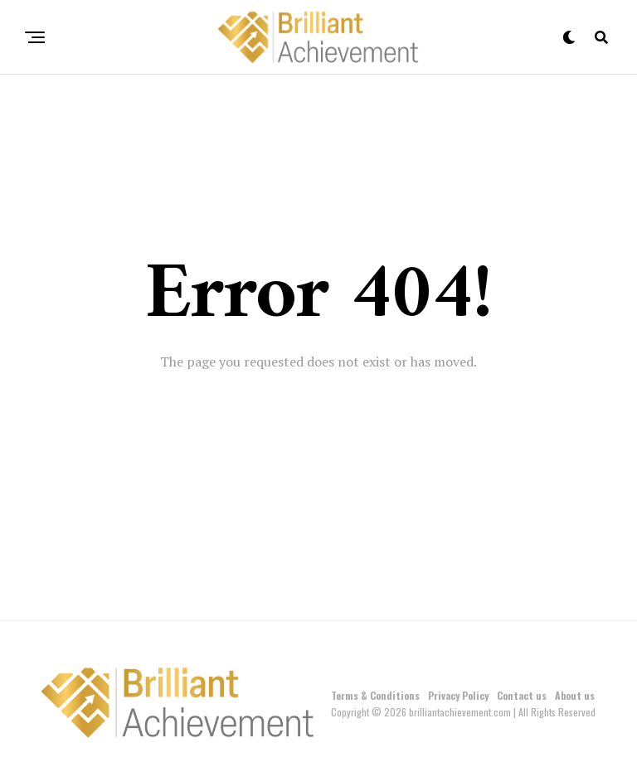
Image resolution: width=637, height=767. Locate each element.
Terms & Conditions (375, 695)
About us (575, 695)
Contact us (522, 695)
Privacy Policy (458, 695)
